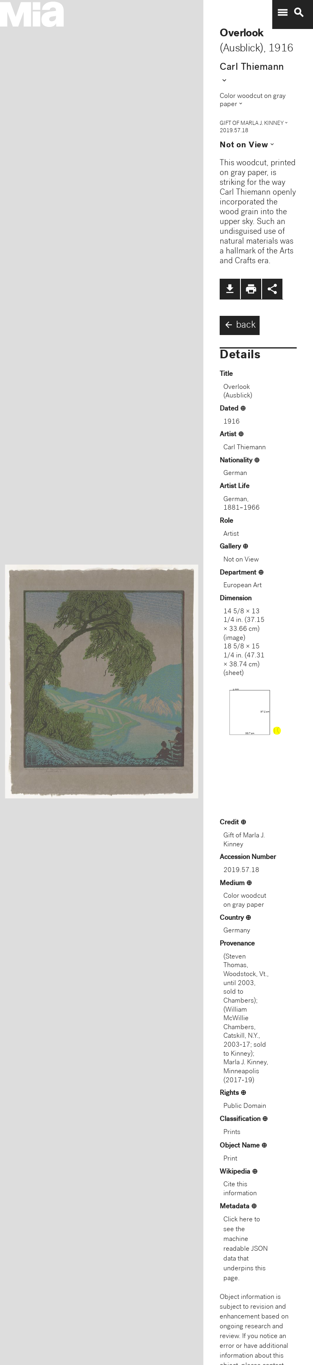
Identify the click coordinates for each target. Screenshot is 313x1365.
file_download (230, 289)
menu (282, 13)
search (299, 13)
